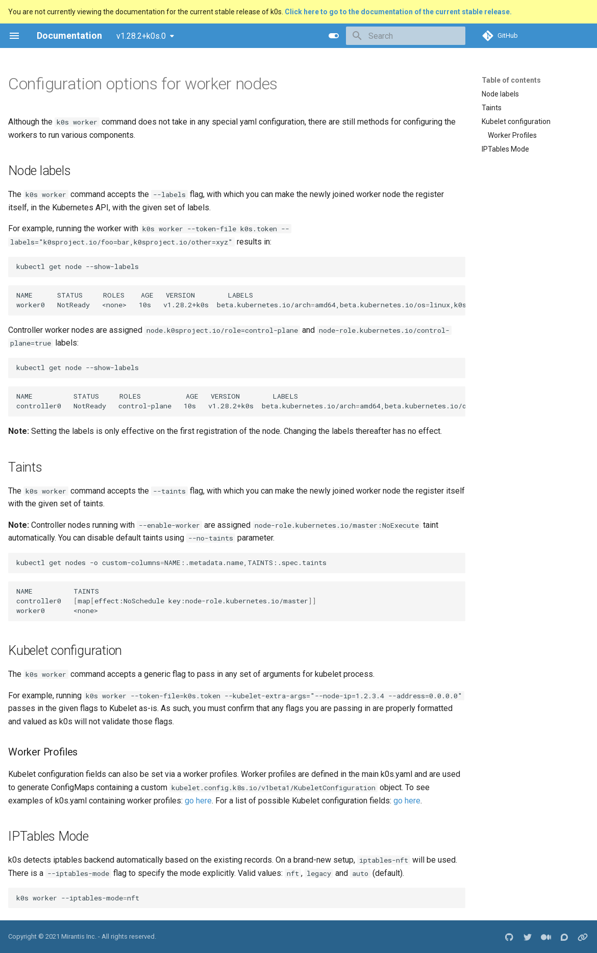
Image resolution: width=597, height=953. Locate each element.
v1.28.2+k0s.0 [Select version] (141, 36)
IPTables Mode (505, 149)
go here (198, 800)
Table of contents (511, 80)
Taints (492, 108)
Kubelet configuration (516, 121)
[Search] (405, 36)
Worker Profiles (512, 135)
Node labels (500, 94)
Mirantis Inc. (78, 936)
